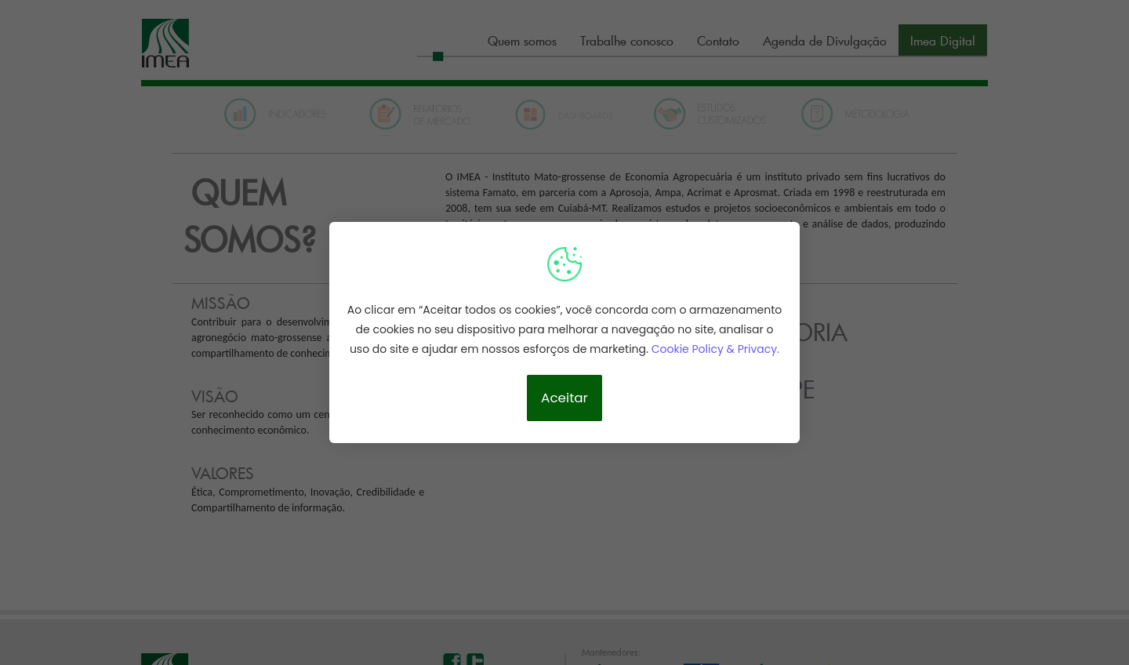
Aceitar (564, 397)
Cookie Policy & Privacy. (715, 349)
